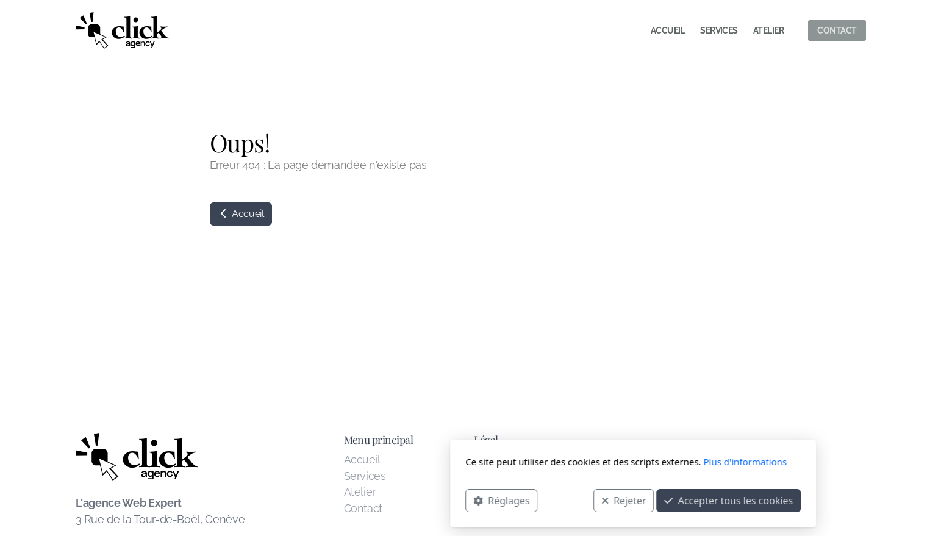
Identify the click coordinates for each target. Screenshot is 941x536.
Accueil (241, 214)
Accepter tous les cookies (566, 500)
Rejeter (461, 500)
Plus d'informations (582, 462)
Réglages (339, 500)
